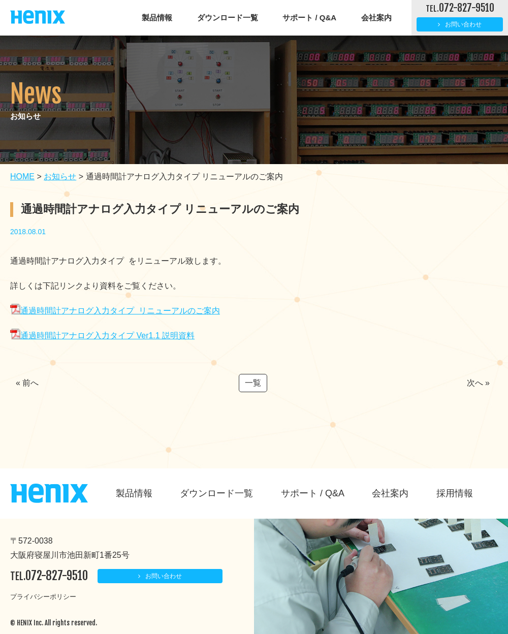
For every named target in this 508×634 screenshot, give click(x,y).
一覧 (253, 382)
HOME (22, 176)
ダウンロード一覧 (227, 17)
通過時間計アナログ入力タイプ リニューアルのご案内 (115, 310)
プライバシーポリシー (43, 596)
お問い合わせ (463, 24)
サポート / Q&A (309, 17)
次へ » (478, 382)
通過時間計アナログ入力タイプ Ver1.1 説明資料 (102, 335)
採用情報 (454, 493)
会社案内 (376, 17)
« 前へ (27, 382)
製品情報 (157, 17)
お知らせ (60, 176)
